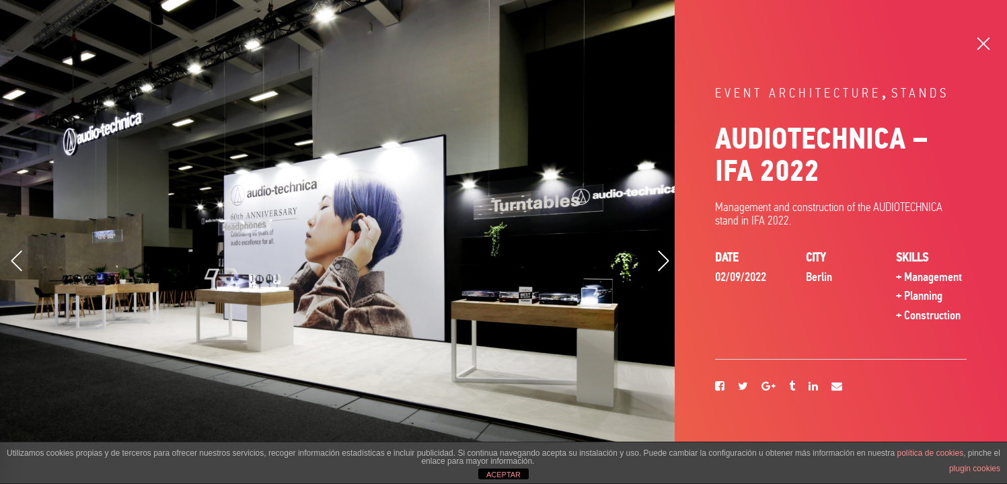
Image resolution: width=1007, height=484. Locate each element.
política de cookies (930, 453)
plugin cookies (974, 468)
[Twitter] (743, 387)
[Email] (837, 387)
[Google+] (768, 387)
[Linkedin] (813, 387)
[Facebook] (720, 387)
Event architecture (798, 93)
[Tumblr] (792, 387)
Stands (920, 93)
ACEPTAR (503, 475)
